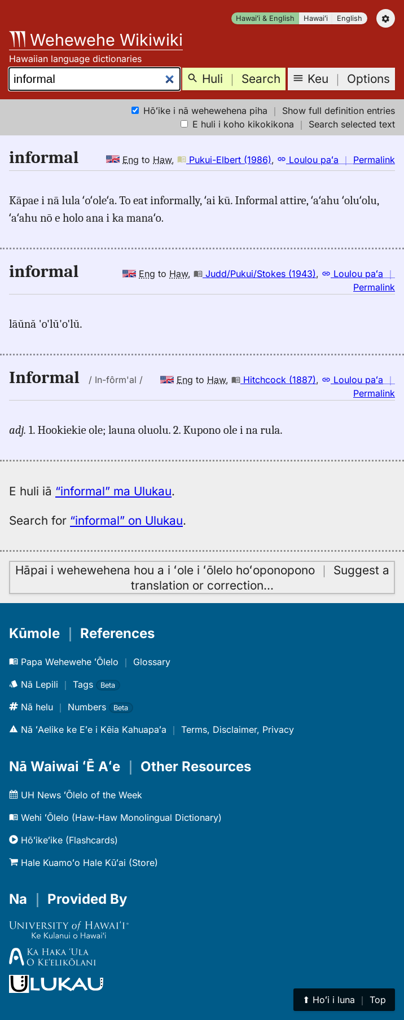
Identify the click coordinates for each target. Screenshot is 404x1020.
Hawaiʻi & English (265, 18)
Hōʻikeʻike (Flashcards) (63, 840)
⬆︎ (344, 999)
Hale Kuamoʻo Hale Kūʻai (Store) (83, 862)
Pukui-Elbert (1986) (224, 159)
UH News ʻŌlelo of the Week (75, 795)
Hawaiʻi (316, 18)
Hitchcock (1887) (273, 379)
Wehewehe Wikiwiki (96, 40)
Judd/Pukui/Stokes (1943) (255, 273)
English (349, 18)
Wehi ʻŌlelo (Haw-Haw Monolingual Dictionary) (115, 817)
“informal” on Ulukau (126, 520)
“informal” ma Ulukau (113, 491)
